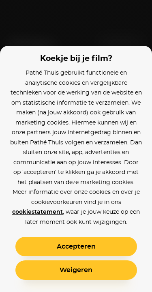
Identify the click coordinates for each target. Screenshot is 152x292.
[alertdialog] (76, 146)
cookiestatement (37, 212)
